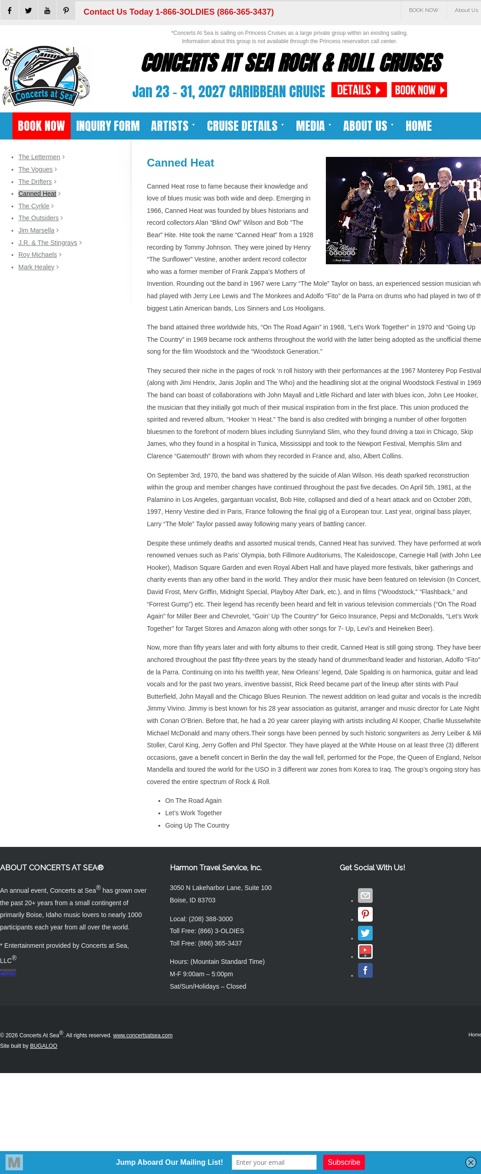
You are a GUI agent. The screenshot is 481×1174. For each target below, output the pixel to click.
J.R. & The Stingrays (47, 242)
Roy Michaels (37, 254)
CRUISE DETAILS (246, 126)
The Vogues (35, 169)
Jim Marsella (36, 230)
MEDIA (314, 126)
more (8, 972)
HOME (419, 126)
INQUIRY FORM (108, 126)
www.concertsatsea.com (143, 1035)
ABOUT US (369, 126)
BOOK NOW (424, 10)
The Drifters (35, 181)
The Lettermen (39, 157)
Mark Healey (36, 267)
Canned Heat (37, 193)
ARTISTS (173, 126)
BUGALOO (43, 1046)
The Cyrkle (34, 206)
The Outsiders (38, 218)
